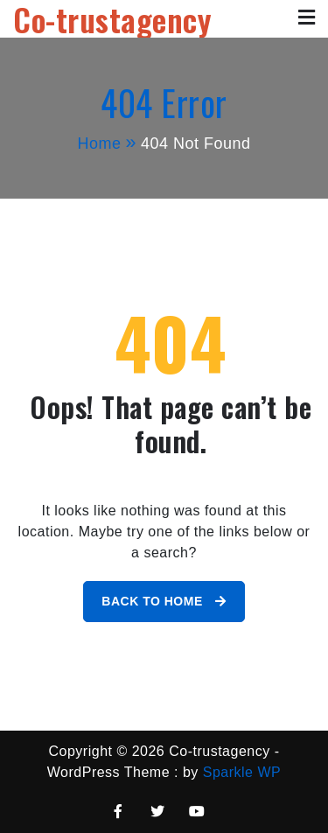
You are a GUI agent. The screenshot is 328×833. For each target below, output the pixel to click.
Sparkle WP (242, 772)
